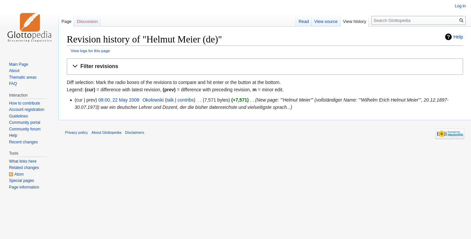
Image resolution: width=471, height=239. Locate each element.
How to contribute (24, 103)
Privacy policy (76, 132)
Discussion (87, 21)
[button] (264, 66)
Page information (24, 187)
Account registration (26, 109)
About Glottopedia (107, 132)
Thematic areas (23, 77)
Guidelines (18, 116)
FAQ (13, 83)
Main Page (18, 64)
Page (66, 21)
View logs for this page (90, 50)
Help (458, 37)
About (14, 70)
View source (326, 21)
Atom (19, 174)
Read (304, 21)
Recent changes (23, 142)
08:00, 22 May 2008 (119, 100)
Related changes (24, 167)
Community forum (25, 129)
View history (354, 21)
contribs (186, 100)
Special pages (21, 180)
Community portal (24, 122)
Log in (460, 6)
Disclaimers (134, 132)
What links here (23, 161)
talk (170, 100)
